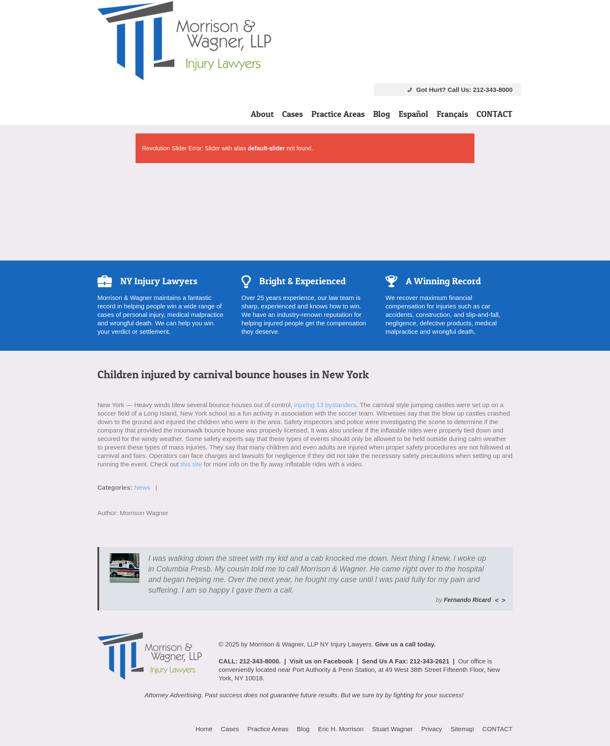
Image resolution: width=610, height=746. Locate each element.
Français (452, 114)
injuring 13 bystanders (325, 404)
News (142, 487)
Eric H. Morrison (341, 728)
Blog (381, 114)
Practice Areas (338, 114)
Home (203, 728)
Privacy (431, 728)
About (262, 114)
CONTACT (495, 114)
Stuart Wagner (392, 728)
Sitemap (462, 728)
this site (191, 464)
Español (413, 114)
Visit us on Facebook (321, 661)
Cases (292, 114)
